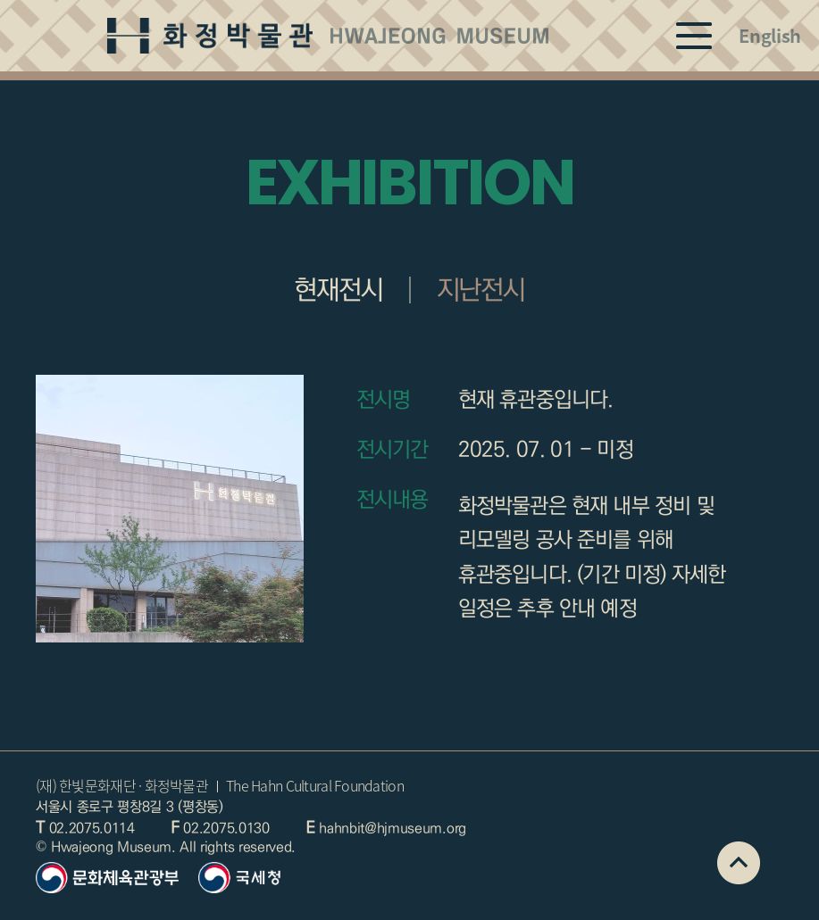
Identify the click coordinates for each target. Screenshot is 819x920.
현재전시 (338, 290)
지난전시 (481, 290)
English (770, 36)
